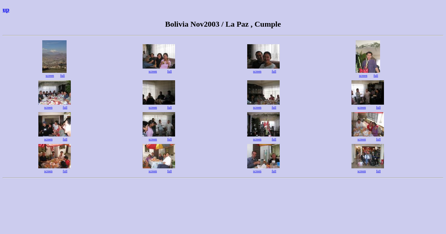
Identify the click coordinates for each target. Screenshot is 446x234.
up (6, 9)
